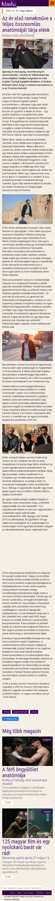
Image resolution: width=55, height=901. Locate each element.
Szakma (48, 893)
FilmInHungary (29, 893)
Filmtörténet (40, 893)
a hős (34, 712)
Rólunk (19, 888)
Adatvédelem (36, 888)
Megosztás (10, 719)
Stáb (4, 888)
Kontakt (27, 888)
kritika (6, 712)
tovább (7, 802)
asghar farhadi (20, 712)
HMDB (19, 893)
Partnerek (12, 888)
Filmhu (12, 893)
